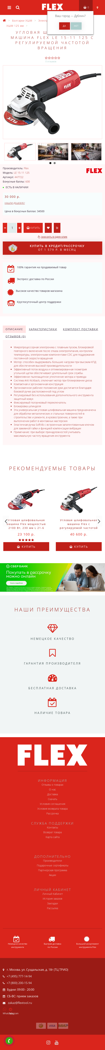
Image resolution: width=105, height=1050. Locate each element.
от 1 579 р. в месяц (46, 248)
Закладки (52, 903)
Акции (52, 875)
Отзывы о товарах (52, 784)
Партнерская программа (52, 870)
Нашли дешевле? (15, 203)
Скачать (52, 799)
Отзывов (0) (16, 336)
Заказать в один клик (54, 237)
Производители (52, 860)
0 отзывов (51, 61)
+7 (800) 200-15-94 (19, 983)
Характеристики (43, 329)
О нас (52, 789)
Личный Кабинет (52, 894)
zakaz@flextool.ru (20, 1003)
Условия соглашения (52, 804)
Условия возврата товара (52, 808)
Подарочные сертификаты (52, 865)
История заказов (52, 898)
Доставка (52, 794)
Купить (33, 228)
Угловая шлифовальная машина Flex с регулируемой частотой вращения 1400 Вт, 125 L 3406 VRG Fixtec (79, 527)
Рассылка (52, 908)
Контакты (52, 827)
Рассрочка (52, 813)
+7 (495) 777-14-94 (19, 976)
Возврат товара (52, 832)
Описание (14, 329)
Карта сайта (53, 837)
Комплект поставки (80, 329)
